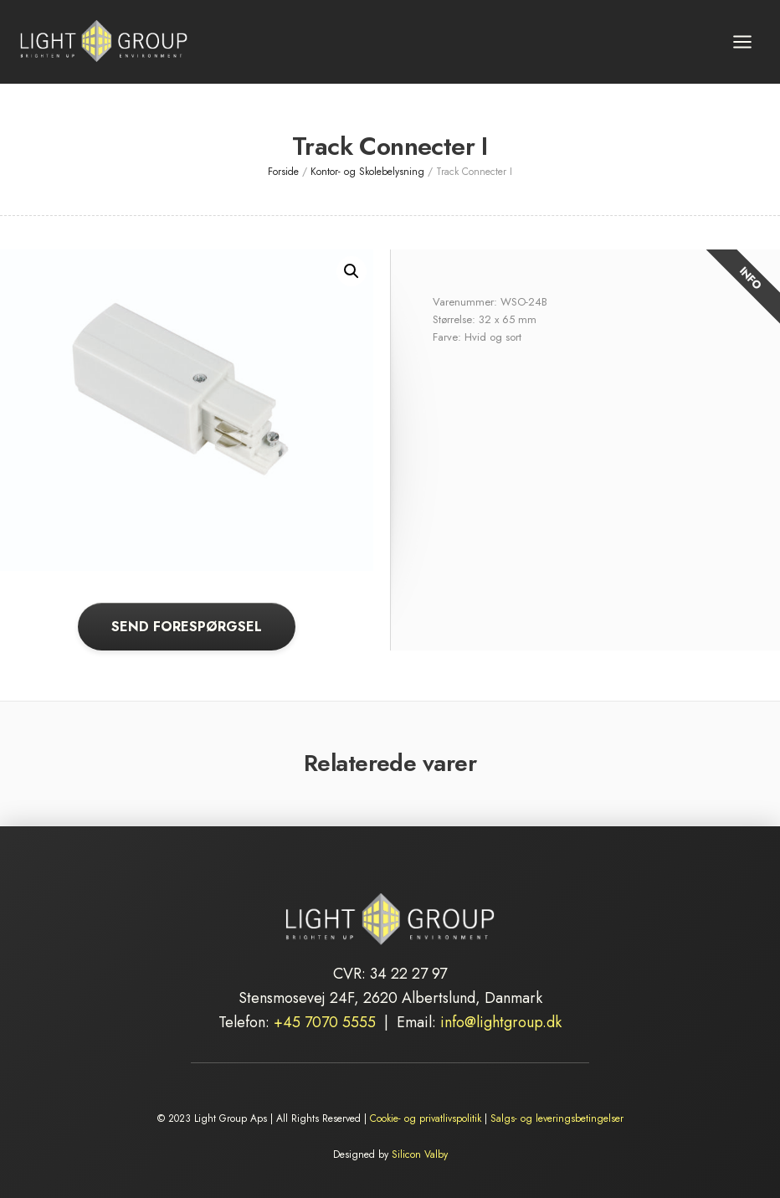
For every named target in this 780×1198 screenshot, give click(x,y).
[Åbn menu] (742, 41)
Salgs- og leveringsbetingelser (556, 1118)
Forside (283, 171)
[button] (351, 271)
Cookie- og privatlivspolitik (425, 1118)
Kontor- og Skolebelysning (367, 171)
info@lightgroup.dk (501, 1022)
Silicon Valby (420, 1154)
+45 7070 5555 (325, 1022)
